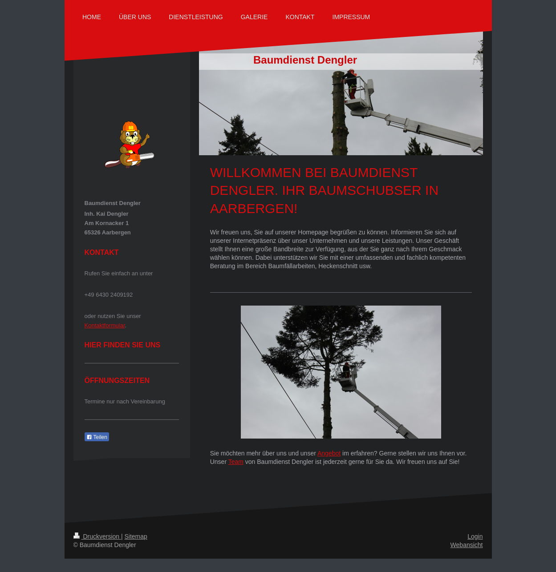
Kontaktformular (105, 325)
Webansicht (466, 544)
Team (236, 461)
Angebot (329, 453)
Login (475, 536)
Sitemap (136, 536)
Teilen (96, 437)
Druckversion (97, 536)
